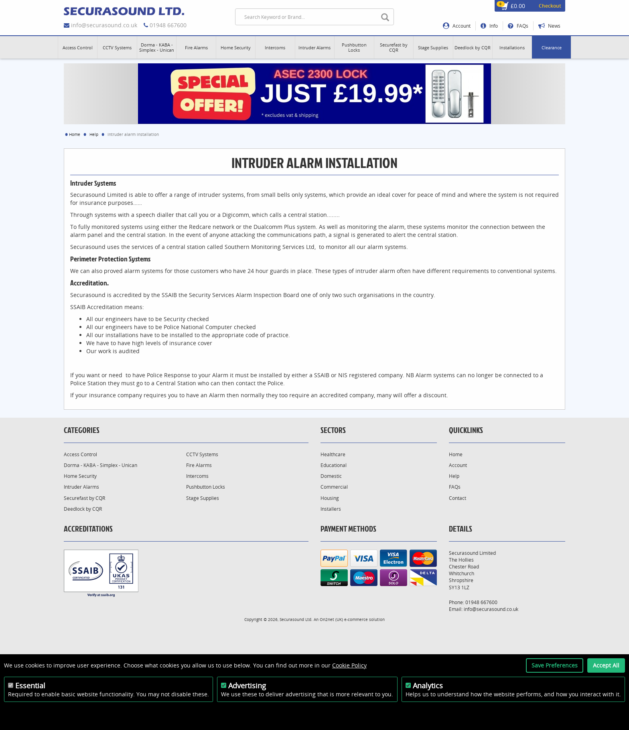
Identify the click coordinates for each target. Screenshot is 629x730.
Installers (331, 509)
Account (457, 25)
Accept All (606, 665)
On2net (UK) (331, 619)
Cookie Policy (349, 665)
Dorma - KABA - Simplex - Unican (100, 465)
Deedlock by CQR (83, 509)
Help (93, 134)
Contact (457, 498)
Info (489, 25)
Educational (334, 465)
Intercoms (197, 476)
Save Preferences (555, 665)
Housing (330, 498)
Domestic (331, 476)
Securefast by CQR (84, 498)
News (549, 25)
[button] (77, 47)
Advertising (247, 685)
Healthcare (333, 454)
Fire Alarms (199, 465)
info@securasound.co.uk (104, 25)
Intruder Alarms (81, 486)
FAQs (518, 25)
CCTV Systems (202, 454)
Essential (30, 685)
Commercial (334, 486)
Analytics (428, 685)
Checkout (550, 5)
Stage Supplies (202, 498)
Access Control (80, 454)
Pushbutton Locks (205, 486)
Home (74, 134)
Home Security (80, 476)
